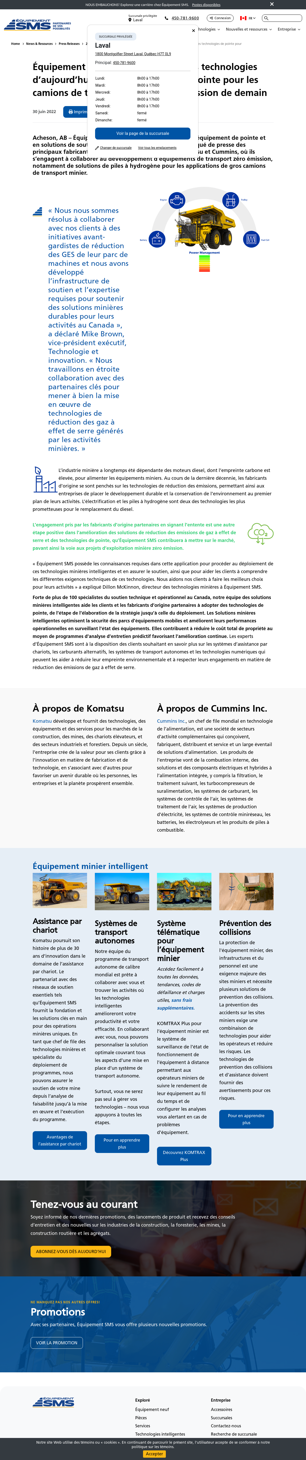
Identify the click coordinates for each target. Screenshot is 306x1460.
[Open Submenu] (207, 29)
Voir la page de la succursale (142, 133)
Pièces (141, 1417)
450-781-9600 (124, 63)
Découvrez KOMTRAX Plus (184, 1156)
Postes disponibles (206, 4)
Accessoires (221, 1409)
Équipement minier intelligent (90, 866)
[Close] (193, 30)
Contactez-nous (226, 1425)
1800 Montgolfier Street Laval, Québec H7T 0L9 (133, 54)
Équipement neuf (152, 1409)
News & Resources (39, 44)
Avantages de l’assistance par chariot (59, 1140)
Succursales (221, 1417)
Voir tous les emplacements (157, 148)
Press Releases (69, 44)
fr (248, 18)
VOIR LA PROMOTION (56, 1342)
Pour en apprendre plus (122, 1144)
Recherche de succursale (234, 1434)
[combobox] (282, 18)
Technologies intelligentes (160, 1434)
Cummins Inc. (171, 721)
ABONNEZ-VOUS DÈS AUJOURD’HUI (71, 1251)
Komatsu (42, 721)
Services (142, 1425)
